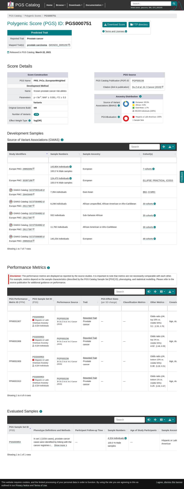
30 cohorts (148, 204)
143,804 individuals (59, 166)
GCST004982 (35, 201)
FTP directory (139, 24)
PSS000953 (38, 317)
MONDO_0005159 (58, 45)
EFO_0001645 (157, 7)
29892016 (27, 241)
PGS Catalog (15, 16)
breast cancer (135, 7)
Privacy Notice (22, 485)
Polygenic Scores (33, 16)
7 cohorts (147, 169)
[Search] (144, 147)
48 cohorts (148, 239)
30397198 (27, 180)
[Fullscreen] (164, 147)
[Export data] (171, 147)
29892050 (27, 169)
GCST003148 (35, 190)
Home (49, 5)
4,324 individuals (116, 438)
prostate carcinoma (37, 45)
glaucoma (144, 7)
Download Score (114, 24)
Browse (60, 5)
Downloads (75, 5)
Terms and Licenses (114, 31)
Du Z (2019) (146, 87)
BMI (150, 7)
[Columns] (162, 292)
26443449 (27, 194)
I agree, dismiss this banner (169, 482)
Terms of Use (40, 485)
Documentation (94, 5)
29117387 (27, 206)
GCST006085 (35, 236)
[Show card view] (149, 292)
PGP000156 (138, 80)
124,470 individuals (59, 178)
